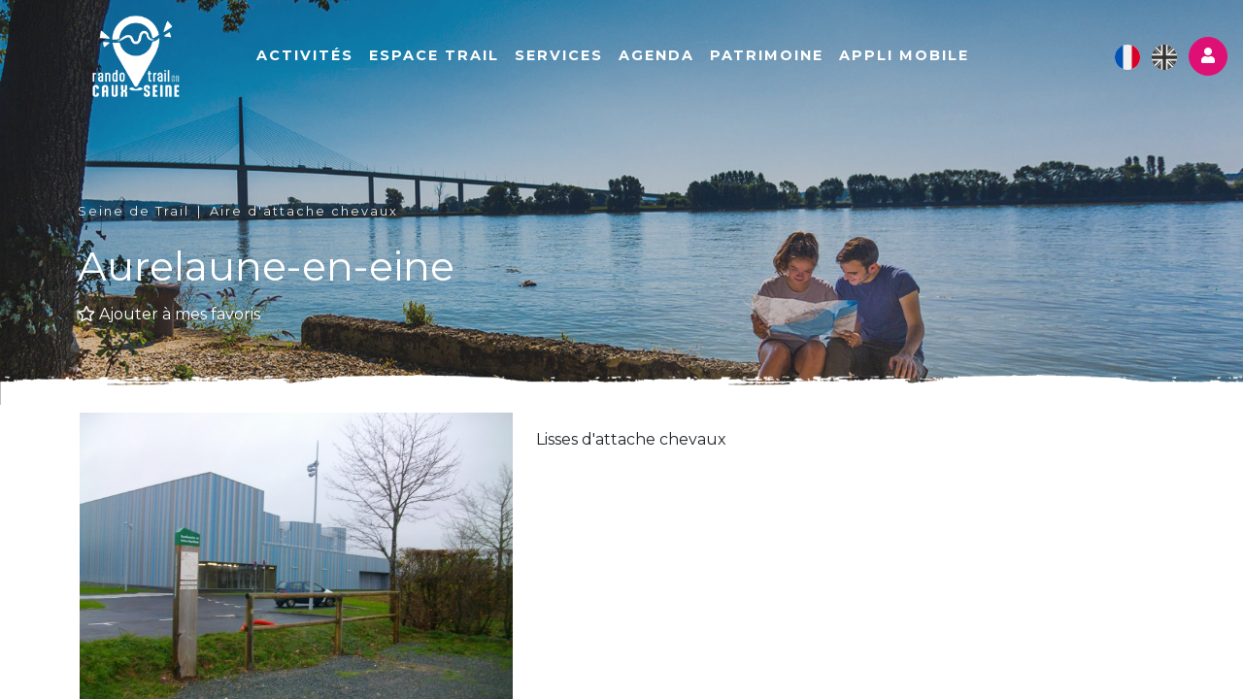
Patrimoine (766, 55)
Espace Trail (434, 55)
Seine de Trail (133, 211)
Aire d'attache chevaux (304, 211)
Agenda (656, 55)
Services (559, 55)
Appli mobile (904, 55)
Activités (304, 55)
